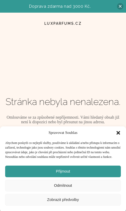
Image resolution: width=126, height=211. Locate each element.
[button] (118, 134)
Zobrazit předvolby (63, 201)
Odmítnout (63, 187)
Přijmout (63, 173)
